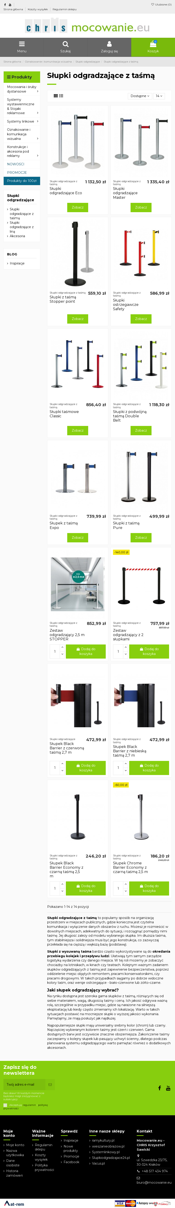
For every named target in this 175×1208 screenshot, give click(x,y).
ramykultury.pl (103, 1140)
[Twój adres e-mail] (24, 1084)
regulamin (29, 1105)
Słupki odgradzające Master (125, 192)
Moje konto (15, 1145)
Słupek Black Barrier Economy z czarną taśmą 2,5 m (66, 869)
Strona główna (13, 9)
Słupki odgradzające (20, 198)
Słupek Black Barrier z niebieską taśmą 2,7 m (129, 751)
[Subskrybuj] (50, 1084)
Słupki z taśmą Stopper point (63, 299)
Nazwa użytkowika (15, 1153)
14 (159, 96)
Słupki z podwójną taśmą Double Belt (130, 416)
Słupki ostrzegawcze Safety (126, 304)
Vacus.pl (98, 1163)
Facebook (71, 1162)
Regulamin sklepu (65, 9)
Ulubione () (161, 4)
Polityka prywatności (44, 1167)
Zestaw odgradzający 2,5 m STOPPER (67, 634)
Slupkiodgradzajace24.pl (111, 1158)
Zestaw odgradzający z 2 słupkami (128, 634)
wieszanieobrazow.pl (108, 1146)
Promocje (71, 1156)
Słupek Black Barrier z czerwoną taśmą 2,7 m (67, 748)
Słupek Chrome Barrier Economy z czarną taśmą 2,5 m (130, 867)
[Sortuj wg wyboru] (140, 96)
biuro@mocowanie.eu (154, 1182)
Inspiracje (17, 263)
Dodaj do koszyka (85, 651)
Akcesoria (17, 236)
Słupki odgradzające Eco (66, 190)
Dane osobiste (13, 1163)
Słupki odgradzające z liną (22, 227)
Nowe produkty (71, 1148)
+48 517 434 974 (155, 1171)
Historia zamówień (14, 1173)
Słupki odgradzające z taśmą (22, 213)
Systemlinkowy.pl (106, 1152)
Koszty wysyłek (38, 9)
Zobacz (78, 207)
